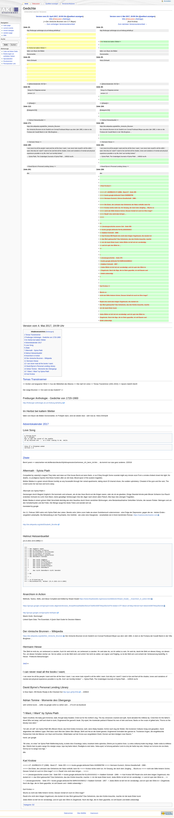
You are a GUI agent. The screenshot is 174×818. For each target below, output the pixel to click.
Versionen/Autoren (68, 3)
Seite (26, 3)
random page (8, 33)
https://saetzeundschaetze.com (145, 515)
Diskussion (57, 19)
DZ (33, 805)
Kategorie (27, 805)
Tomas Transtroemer (35, 379)
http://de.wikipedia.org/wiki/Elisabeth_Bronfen (40, 524)
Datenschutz (68, 813)
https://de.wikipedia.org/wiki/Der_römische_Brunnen (43, 636)
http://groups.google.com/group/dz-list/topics (40, 613)
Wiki (50, 19)
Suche (3, 39)
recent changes (8, 30)
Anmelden (167, 1)
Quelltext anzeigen (75, 16)
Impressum (94, 813)
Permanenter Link (9, 63)
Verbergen (49, 331)
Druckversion (7, 61)
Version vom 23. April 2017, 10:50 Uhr (51, 16)
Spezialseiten (8, 59)
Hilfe (4, 35)
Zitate (26, 457)
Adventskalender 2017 (36, 424)
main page (7, 25)
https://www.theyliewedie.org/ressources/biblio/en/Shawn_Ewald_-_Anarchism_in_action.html (115, 599)
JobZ (25, 664)
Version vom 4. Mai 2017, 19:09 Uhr (124, 16)
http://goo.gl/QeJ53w (71, 692)
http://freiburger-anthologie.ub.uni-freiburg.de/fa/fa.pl (43, 403)
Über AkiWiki (81, 813)
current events (8, 28)
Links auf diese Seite (10, 51)
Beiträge (66, 19)
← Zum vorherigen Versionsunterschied (59, 24)
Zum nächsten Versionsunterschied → (132, 24)
